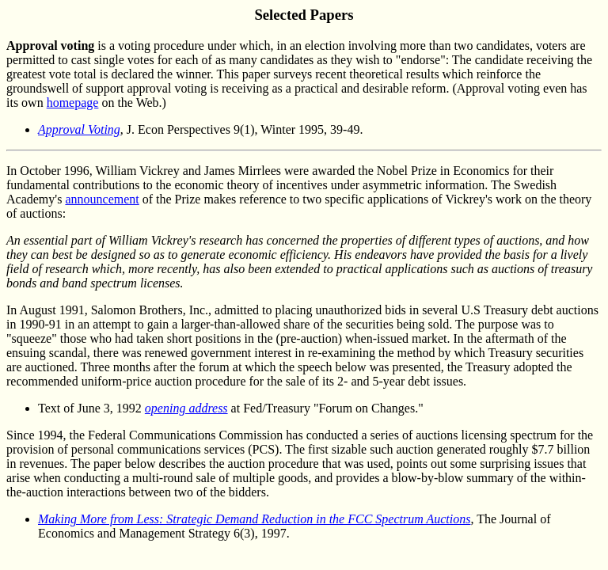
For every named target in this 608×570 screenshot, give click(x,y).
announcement (102, 199)
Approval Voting (79, 129)
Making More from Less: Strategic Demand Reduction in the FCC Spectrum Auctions (254, 519)
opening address (186, 408)
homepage (73, 102)
